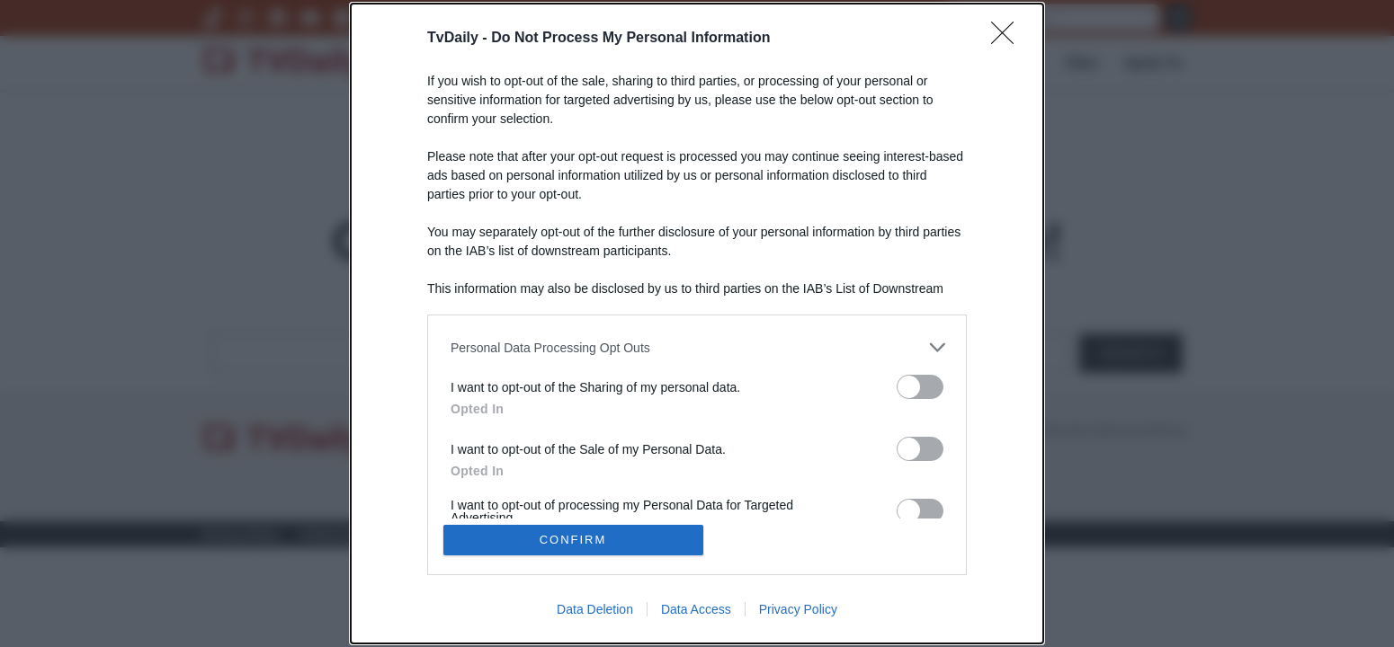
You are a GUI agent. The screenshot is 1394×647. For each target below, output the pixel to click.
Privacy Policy (798, 609)
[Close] (1008, 39)
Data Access (696, 609)
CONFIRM (573, 539)
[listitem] (697, 347)
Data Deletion (595, 609)
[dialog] (697, 323)
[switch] (920, 387)
